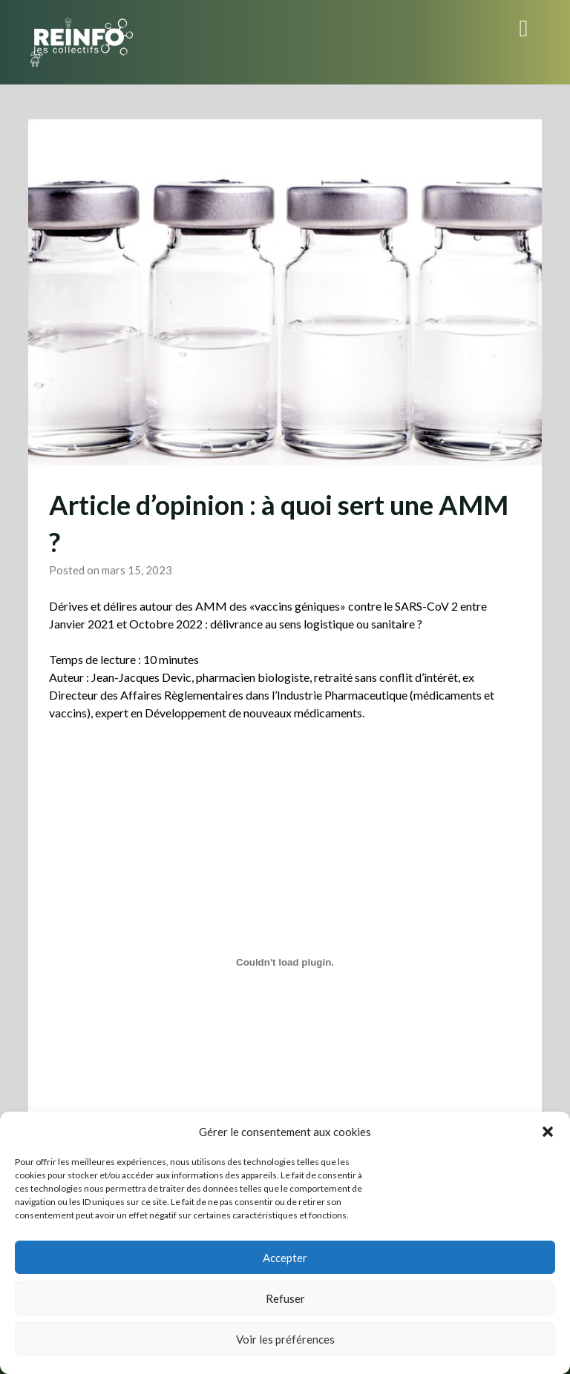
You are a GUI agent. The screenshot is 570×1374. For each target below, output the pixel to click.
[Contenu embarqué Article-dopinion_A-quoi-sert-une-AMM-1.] (285, 962)
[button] (547, 1131)
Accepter (285, 1257)
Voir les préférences (285, 1339)
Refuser (285, 1298)
